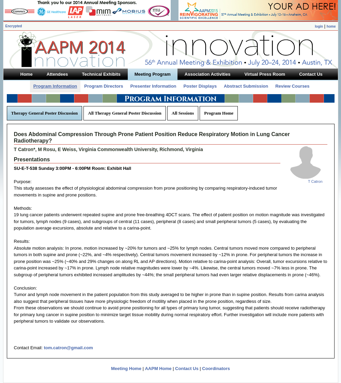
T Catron (315, 181)
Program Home (218, 113)
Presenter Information (153, 86)
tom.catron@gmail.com (68, 347)
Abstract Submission (246, 86)
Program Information (55, 86)
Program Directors (103, 86)
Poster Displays (200, 86)
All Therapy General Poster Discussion (124, 113)
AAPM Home (158, 368)
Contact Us (187, 368)
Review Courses (292, 86)
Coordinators (216, 368)
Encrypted (13, 26)
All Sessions (183, 113)
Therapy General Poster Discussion (44, 113)
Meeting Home (126, 368)
